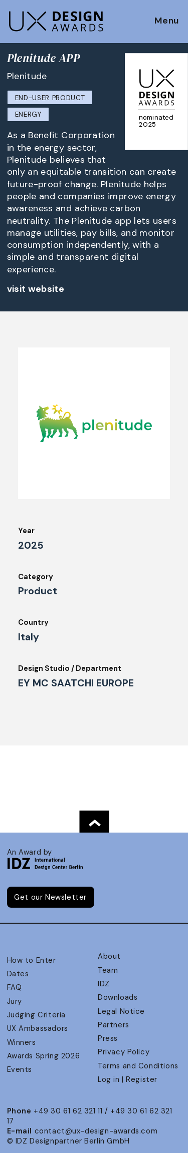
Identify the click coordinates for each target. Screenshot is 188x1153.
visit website (36, 288)
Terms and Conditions (138, 1066)
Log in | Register (127, 1079)
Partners (113, 1025)
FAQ (14, 987)
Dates (18, 974)
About (109, 956)
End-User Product (50, 98)
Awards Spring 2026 (43, 1056)
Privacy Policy (123, 1052)
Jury (14, 1001)
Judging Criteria (36, 1015)
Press (108, 1038)
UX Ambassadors (37, 1028)
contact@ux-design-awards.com (96, 1131)
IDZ (104, 984)
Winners (21, 1042)
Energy (28, 114)
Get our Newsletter (50, 897)
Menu (166, 21)
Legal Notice (121, 1011)
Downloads (117, 997)
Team (108, 970)
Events (20, 1069)
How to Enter (31, 960)
